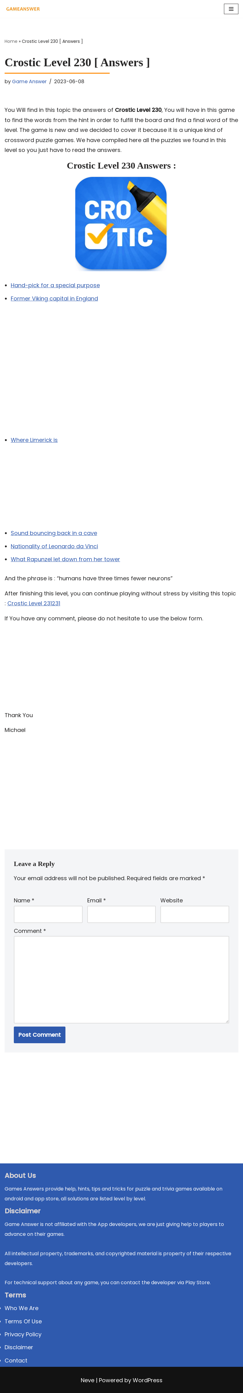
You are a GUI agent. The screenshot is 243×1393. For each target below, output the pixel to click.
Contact (16, 1360)
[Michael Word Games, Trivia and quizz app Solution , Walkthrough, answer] (23, 9)
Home (11, 41)
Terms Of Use (23, 1321)
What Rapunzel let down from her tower (65, 559)
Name (24, 900)
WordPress (148, 1380)
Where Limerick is (34, 440)
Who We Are (21, 1308)
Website (171, 900)
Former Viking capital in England (54, 298)
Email (96, 900)
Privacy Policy (23, 1334)
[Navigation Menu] (231, 9)
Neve (87, 1380)
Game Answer (29, 81)
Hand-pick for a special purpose (55, 285)
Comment (30, 931)
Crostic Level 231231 (33, 603)
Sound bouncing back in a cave (54, 533)
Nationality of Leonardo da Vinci (54, 546)
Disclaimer (19, 1347)
